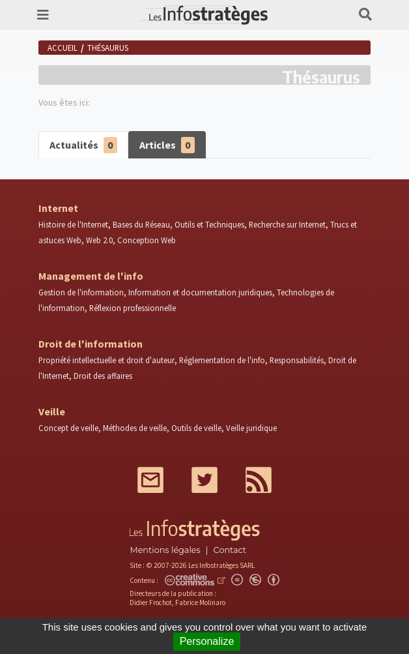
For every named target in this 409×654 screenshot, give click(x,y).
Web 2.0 (99, 240)
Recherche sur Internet (287, 224)
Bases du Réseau (141, 224)
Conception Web (146, 240)
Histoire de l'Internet (73, 224)
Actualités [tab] (83, 145)
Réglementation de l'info (222, 360)
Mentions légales (165, 550)
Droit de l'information (90, 343)
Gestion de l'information (81, 292)
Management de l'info (90, 275)
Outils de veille (196, 428)
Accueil (63, 47)
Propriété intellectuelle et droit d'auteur (106, 360)
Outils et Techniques (209, 224)
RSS (259, 480)
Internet (58, 208)
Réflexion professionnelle (132, 308)
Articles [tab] (167, 145)
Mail (150, 480)
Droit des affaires (103, 375)
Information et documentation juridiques (200, 292)
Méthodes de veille (135, 428)
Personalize (207, 641)
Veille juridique (251, 428)
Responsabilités (297, 360)
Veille (51, 411)
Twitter (204, 480)
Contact (230, 550)
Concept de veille (68, 428)
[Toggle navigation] (43, 15)
